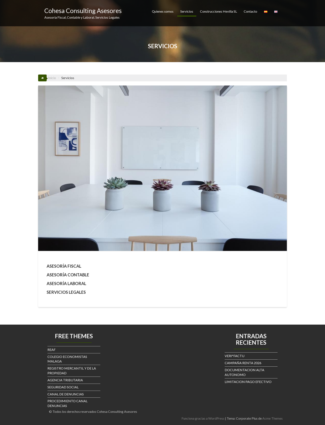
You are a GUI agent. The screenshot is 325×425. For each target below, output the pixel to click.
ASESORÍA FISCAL (64, 266)
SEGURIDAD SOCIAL (63, 387)
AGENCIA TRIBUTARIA (65, 380)
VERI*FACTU (234, 356)
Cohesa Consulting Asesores (83, 10)
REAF (51, 350)
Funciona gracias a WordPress (282, 418)
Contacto (250, 11)
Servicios (186, 11)
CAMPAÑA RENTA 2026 (243, 363)
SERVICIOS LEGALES (66, 292)
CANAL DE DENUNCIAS (65, 394)
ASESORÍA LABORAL (66, 283)
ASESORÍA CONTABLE (68, 274)
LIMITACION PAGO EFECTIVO (248, 382)
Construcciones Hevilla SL (218, 11)
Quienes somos (162, 11)
